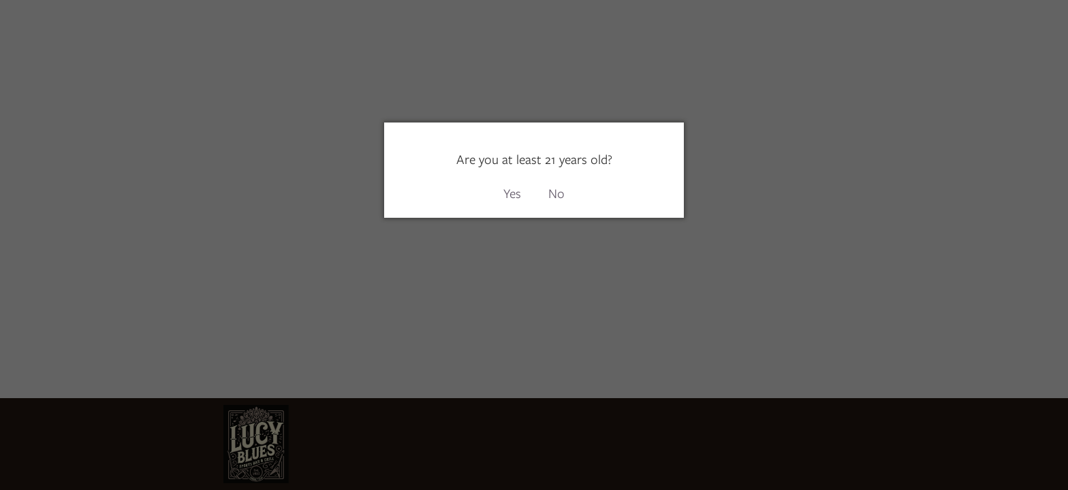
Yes (512, 193)
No (556, 193)
